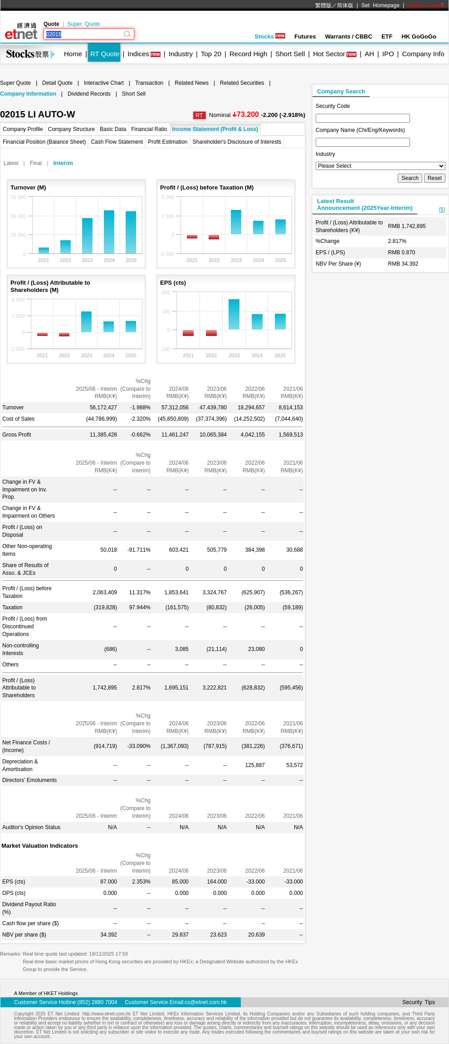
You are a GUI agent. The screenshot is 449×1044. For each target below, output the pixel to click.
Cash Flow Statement (117, 142)
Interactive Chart (104, 83)
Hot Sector (329, 54)
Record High (248, 54)
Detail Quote (57, 83)
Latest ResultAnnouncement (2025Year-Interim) (365, 204)
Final (36, 163)
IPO (388, 54)
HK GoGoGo (418, 36)
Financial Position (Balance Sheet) (44, 142)
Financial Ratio (149, 129)
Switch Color (426, 5)
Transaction (149, 83)
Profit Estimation (167, 142)
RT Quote (104, 54)
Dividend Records (89, 94)
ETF (387, 36)
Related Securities (242, 83)
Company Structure (71, 129)
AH (369, 54)
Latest (11, 163)
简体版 (345, 5)
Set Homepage (380, 5)
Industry (181, 54)
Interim (63, 163)
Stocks (269, 36)
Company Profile (23, 129)
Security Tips (418, 1002)
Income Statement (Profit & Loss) (215, 129)
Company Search (341, 91)
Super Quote (83, 24)
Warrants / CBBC (348, 36)
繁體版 (323, 5)
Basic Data (113, 129)
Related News (192, 83)
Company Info (423, 54)
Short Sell (290, 54)
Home (73, 54)
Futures (305, 36)
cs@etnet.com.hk (206, 1002)
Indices (138, 54)
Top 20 (211, 54)
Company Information (28, 94)
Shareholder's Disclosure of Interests (237, 142)
